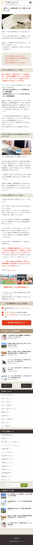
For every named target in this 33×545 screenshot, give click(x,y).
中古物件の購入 (6, 448)
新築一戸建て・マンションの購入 (10, 441)
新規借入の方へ (6, 412)
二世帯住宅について (7, 469)
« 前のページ (6, 385)
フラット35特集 (6, 426)
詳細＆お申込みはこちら (17, 322)
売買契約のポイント (7, 466)
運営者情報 (16, 538)
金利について (5, 422)
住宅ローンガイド (6, 398)
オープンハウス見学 (7, 452)
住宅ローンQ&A (11, 270)
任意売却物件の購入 (7, 473)
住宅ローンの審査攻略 (7, 419)
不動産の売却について (7, 459)
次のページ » (26, 385)
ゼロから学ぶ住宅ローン (8, 395)
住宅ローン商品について (8, 408)
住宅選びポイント (6, 438)
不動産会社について (7, 462)
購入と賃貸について (7, 455)
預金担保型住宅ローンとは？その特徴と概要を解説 (19, 501)
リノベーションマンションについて (10, 445)
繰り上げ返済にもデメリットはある (15, 62)
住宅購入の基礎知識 (7, 435)
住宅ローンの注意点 (7, 405)
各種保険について (6, 476)
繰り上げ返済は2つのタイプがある (15, 56)
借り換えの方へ (6, 415)
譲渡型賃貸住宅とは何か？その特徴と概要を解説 (19, 508)
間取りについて (5, 480)
